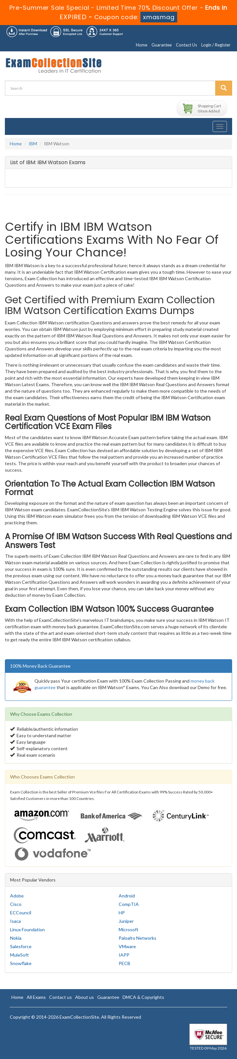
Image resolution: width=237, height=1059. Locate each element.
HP (122, 912)
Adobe (17, 895)
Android (127, 895)
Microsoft (128, 929)
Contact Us (186, 44)
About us (84, 997)
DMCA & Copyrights (143, 997)
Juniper (126, 921)
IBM (33, 143)
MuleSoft (19, 955)
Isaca (15, 921)
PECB (124, 963)
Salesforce (21, 946)
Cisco (15, 904)
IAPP (124, 955)
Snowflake (21, 963)
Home (141, 44)
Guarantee (161, 44)
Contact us (60, 997)
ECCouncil (20, 912)
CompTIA (129, 904)
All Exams (36, 997)
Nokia (15, 938)
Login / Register (215, 44)
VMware (127, 946)
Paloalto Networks (137, 938)
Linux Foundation (27, 929)
